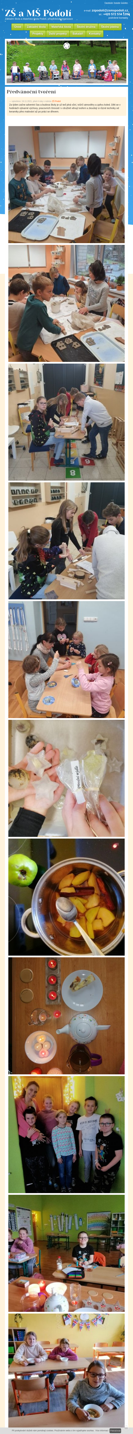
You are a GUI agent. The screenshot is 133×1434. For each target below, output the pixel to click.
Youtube (116, 3)
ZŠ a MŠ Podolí (40, 14)
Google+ (124, 3)
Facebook (109, 3)
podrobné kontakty (118, 17)
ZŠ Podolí (56, 101)
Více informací (102, 1430)
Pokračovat (115, 1431)
